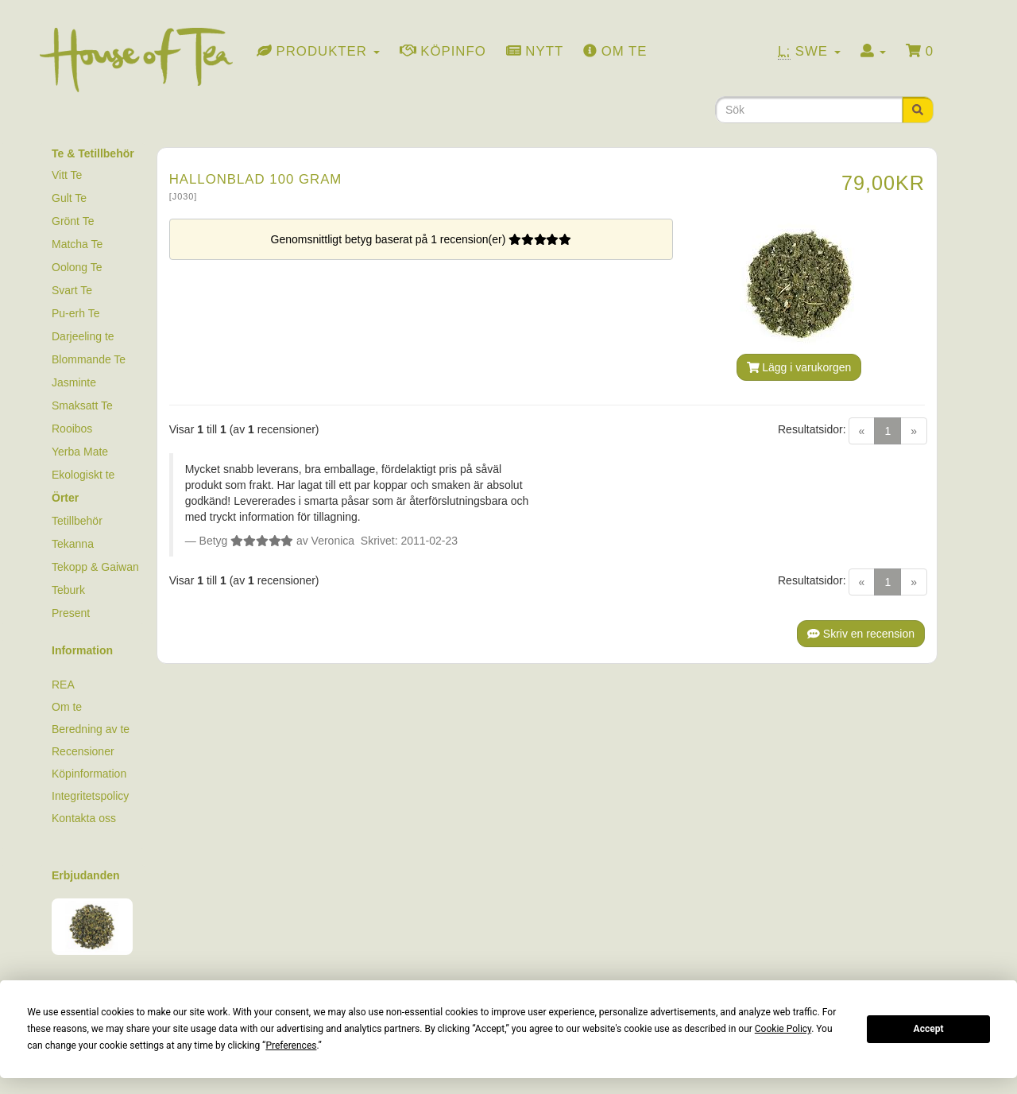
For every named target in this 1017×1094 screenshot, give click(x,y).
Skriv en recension (861, 633)
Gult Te (69, 198)
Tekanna (73, 543)
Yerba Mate (80, 451)
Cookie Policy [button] (783, 1028)
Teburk (68, 590)
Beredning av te (91, 729)
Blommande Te (89, 359)
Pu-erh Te (75, 313)
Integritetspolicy (90, 795)
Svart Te (72, 290)
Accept (929, 1028)
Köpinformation (89, 773)
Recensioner (83, 751)
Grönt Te (73, 221)
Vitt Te (67, 175)
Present (71, 613)
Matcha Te (77, 244)
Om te (67, 706)
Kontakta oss (84, 818)
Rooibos (72, 428)
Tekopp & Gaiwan (95, 567)
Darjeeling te (83, 336)
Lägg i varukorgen (799, 367)
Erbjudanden (86, 875)
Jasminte (74, 382)
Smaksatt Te (82, 405)
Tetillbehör (77, 520)
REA (63, 684)
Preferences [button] (290, 1045)
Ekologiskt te (83, 474)
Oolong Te (77, 267)
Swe (809, 52)
